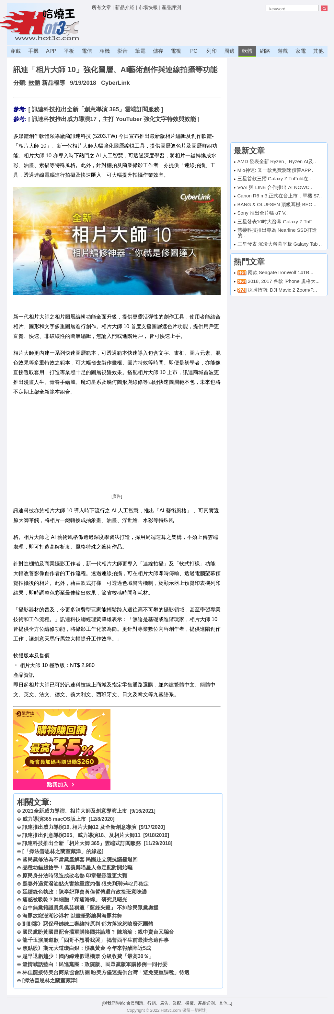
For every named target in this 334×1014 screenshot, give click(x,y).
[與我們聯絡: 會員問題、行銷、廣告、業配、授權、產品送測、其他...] (167, 1003)
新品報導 (53, 83)
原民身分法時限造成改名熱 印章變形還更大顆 (74, 875)
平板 (69, 51)
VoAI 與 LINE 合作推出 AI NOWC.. (274, 187)
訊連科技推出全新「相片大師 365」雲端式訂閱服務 (81, 843)
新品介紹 (124, 7)
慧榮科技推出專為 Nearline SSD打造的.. (277, 232)
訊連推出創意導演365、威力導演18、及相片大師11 (81, 835)
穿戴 (15, 51)
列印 (211, 51)
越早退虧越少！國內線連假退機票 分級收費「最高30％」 (88, 956)
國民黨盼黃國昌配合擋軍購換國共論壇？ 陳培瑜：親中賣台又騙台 (98, 932)
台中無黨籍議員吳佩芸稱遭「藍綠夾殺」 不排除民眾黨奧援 (90, 907)
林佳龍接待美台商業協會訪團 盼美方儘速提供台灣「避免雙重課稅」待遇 (106, 972)
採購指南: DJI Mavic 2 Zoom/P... (282, 290)
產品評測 (171, 7)
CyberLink (115, 83)
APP (51, 51)
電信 (87, 51)
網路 (265, 51)
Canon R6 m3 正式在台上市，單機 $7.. (279, 195)
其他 (318, 51)
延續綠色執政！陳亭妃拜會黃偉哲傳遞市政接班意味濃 (84, 892)
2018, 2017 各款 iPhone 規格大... (284, 281)
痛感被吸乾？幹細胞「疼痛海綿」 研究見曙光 (74, 899)
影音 (122, 51)
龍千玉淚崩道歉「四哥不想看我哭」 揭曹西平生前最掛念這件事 (95, 940)
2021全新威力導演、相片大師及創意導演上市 (74, 811)
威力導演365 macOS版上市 (54, 819)
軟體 (247, 51)
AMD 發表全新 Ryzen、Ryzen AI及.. (276, 161)
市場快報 (148, 7)
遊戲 (283, 51)
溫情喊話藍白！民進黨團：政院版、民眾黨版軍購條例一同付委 (94, 964)
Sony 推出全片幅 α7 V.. (262, 213)
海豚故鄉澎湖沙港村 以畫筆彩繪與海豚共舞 (72, 916)
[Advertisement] (210, 27)
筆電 (140, 51)
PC (193, 51)
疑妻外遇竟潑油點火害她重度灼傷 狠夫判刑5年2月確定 (85, 883)
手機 (33, 51)
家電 (300, 51)
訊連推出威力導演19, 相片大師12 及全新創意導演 (79, 827)
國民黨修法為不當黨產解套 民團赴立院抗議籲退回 (80, 859)
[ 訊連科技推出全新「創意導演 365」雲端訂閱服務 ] (95, 109)
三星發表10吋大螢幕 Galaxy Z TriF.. (276, 221)
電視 (176, 51)
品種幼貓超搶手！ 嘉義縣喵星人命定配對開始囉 (77, 867)
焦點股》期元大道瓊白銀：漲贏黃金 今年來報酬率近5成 (86, 948)
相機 (104, 51)
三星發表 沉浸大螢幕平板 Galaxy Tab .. (279, 244)
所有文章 (101, 7)
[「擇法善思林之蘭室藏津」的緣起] (62, 851)
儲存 (158, 51)
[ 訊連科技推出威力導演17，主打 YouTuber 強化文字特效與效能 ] (113, 119)
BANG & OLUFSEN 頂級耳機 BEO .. (277, 204)
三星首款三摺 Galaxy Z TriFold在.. (274, 178)
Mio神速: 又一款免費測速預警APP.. (275, 170)
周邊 (229, 51)
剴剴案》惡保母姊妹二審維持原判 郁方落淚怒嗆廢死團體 (87, 924)
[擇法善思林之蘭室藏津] (49, 980)
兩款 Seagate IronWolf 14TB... (280, 272)
